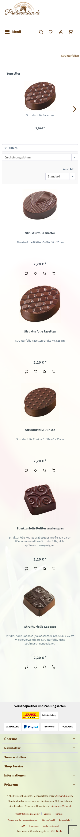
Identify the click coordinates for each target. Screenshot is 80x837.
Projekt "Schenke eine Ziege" (27, 813)
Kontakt (59, 813)
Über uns (47, 813)
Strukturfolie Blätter (40, 233)
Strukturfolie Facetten (40, 115)
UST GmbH (57, 831)
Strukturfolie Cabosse (40, 626)
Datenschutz (64, 820)
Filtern (11, 148)
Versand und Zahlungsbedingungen (23, 820)
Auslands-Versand (61, 806)
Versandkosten (64, 795)
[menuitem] (12, 31)
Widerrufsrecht (48, 820)
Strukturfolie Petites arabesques (40, 528)
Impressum (34, 826)
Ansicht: (68, 169)
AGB (23, 826)
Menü (13, 31)
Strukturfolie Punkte (40, 430)
